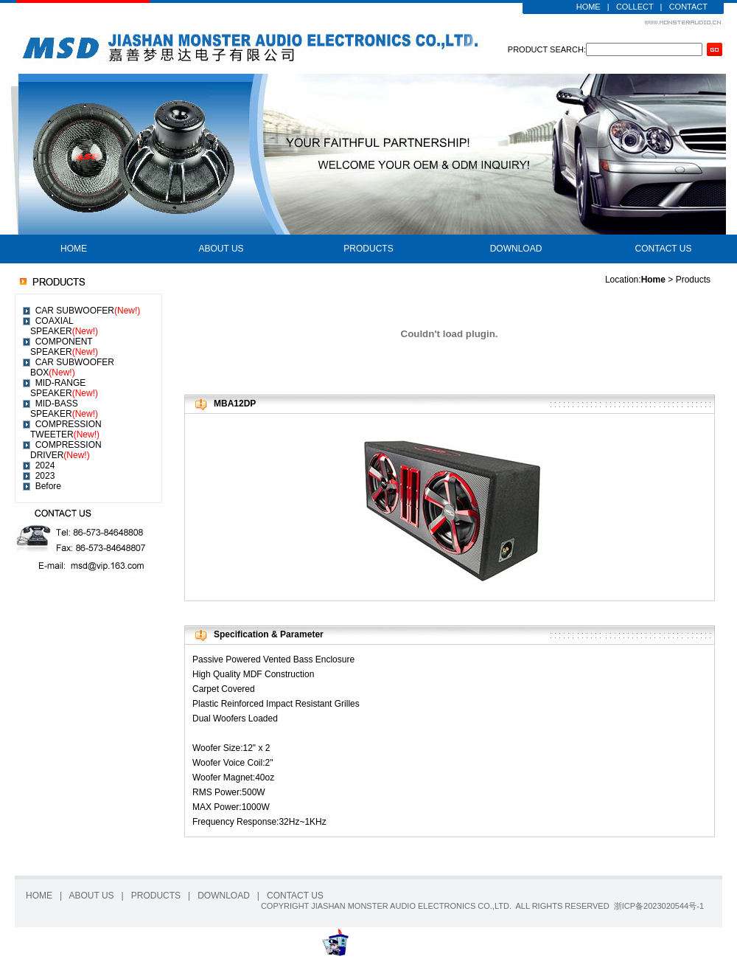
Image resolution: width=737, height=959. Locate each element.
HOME (588, 6)
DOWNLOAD (516, 248)
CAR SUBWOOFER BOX (72, 367)
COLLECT (635, 6)
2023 (45, 476)
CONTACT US (663, 248)
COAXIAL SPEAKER (64, 326)
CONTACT (688, 6)
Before (48, 486)
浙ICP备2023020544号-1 (659, 905)
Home (653, 279)
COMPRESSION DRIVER (66, 450)
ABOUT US (220, 248)
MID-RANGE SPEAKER (64, 388)
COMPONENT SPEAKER (64, 346)
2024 (45, 465)
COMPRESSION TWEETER (66, 429)
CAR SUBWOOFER (88, 310)
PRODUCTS (368, 248)
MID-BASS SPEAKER (64, 408)
